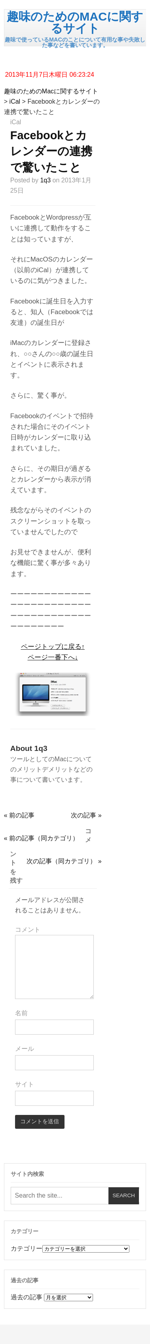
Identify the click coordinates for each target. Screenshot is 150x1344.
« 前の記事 (19, 815)
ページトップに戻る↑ (53, 646)
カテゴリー (26, 1248)
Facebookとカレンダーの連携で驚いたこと (51, 151)
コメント (27, 929)
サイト (24, 1084)
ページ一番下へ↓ (53, 657)
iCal (15, 101)
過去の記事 (26, 1297)
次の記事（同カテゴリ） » (64, 861)
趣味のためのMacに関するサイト (75, 22)
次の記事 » (86, 815)
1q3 (45, 180)
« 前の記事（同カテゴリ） (41, 838)
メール (24, 1048)
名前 (21, 1013)
